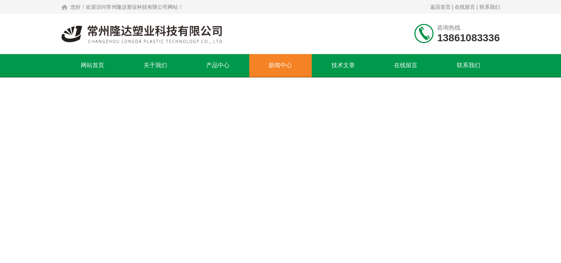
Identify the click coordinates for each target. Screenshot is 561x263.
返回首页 (440, 7)
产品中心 (218, 65)
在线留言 (465, 7)
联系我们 (489, 7)
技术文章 (343, 65)
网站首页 (92, 65)
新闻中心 (280, 65)
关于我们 (155, 65)
